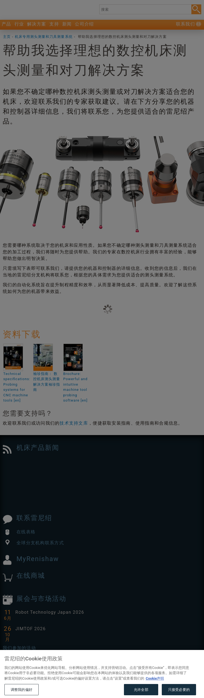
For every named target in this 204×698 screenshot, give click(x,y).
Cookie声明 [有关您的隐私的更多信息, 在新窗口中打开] (155, 687)
